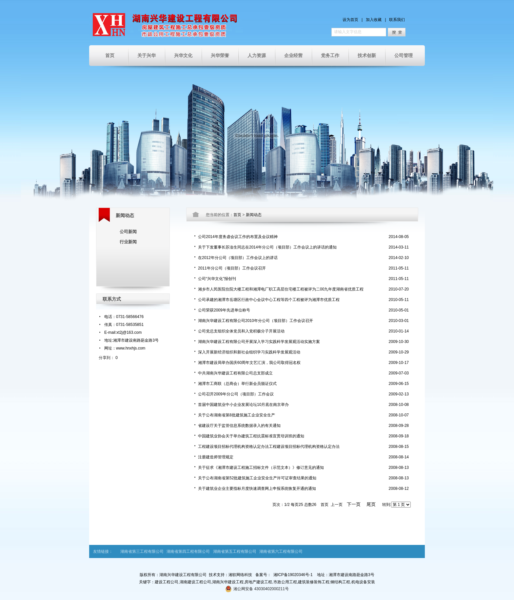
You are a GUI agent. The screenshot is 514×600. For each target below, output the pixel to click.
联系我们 (397, 19)
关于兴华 (146, 55)
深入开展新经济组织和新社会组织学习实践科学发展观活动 (249, 352)
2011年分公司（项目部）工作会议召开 (232, 268)
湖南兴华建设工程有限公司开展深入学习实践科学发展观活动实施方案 (259, 341)
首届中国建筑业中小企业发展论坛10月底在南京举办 (243, 404)
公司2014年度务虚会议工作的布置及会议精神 (238, 236)
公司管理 (403, 55)
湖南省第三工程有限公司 (142, 551)
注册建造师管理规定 (215, 457)
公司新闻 (128, 231)
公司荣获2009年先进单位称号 (224, 310)
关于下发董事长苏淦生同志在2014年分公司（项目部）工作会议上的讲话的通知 (267, 247)
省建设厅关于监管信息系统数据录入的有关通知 (239, 425)
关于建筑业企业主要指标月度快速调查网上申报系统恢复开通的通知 (257, 488)
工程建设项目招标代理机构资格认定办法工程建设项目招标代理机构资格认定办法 (269, 446)
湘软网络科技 (240, 574)
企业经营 (293, 55)
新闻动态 (125, 215)
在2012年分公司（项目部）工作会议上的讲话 (238, 257)
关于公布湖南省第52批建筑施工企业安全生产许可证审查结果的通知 (257, 478)
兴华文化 (183, 55)
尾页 (371, 504)
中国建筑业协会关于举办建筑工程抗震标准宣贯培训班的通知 (251, 436)
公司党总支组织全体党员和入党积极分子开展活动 (241, 331)
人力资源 (256, 55)
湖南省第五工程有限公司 (234, 551)
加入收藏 (374, 19)
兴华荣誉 (220, 55)
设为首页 (350, 19)
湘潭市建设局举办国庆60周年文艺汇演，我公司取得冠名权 (249, 362)
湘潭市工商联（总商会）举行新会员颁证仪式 (237, 383)
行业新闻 (128, 241)
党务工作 (330, 55)
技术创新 (367, 55)
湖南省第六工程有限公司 (281, 551)
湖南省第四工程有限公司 (188, 551)
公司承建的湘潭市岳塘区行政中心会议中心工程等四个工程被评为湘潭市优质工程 (269, 299)
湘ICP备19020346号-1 (293, 574)
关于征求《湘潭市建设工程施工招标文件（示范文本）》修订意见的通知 (261, 467)
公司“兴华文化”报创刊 (217, 278)
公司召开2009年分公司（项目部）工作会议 (236, 394)
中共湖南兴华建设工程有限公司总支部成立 (235, 373)
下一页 (354, 504)
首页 (109, 55)
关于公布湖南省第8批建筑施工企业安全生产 (236, 415)
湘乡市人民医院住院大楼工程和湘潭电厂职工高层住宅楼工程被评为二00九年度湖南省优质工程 (281, 289)
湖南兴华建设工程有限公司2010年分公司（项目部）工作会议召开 (255, 320)
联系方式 (112, 299)
